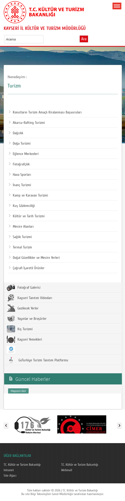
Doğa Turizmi (19, 143)
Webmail (66, 470)
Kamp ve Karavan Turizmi (28, 195)
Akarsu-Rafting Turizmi (27, 123)
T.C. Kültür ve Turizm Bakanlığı (22, 464)
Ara (83, 39)
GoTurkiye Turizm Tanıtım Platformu (37, 360)
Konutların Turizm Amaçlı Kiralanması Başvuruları (45, 112)
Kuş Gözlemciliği (22, 206)
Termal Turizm (20, 247)
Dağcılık (16, 133)
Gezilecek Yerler (23, 308)
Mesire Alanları (21, 226)
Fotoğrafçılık (19, 164)
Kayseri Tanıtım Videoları (29, 297)
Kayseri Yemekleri (24, 339)
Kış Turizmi (20, 329)
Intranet (9, 470)
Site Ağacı (10, 475)
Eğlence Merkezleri (24, 154)
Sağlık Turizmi (20, 237)
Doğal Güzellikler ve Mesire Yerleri (34, 258)
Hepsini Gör (18, 391)
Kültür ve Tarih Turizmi (27, 216)
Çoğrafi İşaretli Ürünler (27, 268)
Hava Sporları (20, 175)
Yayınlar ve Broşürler (27, 318)
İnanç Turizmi (20, 185)
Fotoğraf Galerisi (23, 287)
